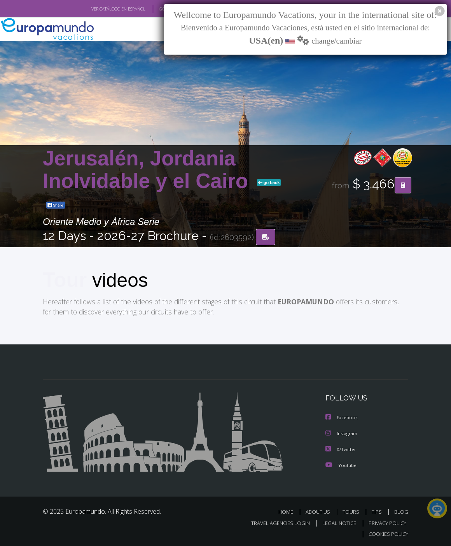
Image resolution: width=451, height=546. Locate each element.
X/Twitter (341, 448)
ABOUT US (320, 511)
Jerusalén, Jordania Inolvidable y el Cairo (148, 169)
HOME (288, 511)
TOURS (352, 511)
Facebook (342, 417)
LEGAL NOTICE (335, 522)
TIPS (377, 511)
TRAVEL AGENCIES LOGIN (274, 522)
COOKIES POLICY (386, 532)
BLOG (401, 511)
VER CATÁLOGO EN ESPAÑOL (100, 9)
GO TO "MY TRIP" (162, 9)
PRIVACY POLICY (385, 522)
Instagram (342, 433)
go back (269, 182)
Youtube (341, 464)
